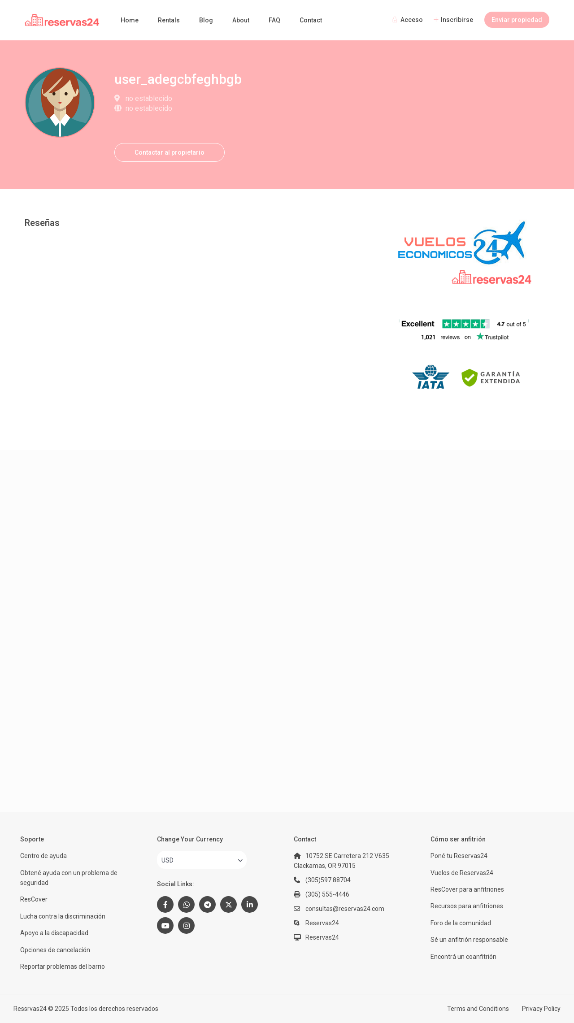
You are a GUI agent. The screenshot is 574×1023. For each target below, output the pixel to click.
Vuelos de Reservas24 (461, 872)
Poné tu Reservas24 (458, 855)
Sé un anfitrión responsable (469, 939)
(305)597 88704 (328, 880)
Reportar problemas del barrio (62, 966)
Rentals (169, 20)
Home (130, 20)
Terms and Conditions (478, 1008)
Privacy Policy (541, 1008)
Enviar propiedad (516, 19)
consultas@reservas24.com (344, 908)
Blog (206, 20)
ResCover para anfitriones (467, 889)
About (240, 20)
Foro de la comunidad (460, 923)
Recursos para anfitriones (466, 906)
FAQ (274, 20)
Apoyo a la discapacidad (54, 932)
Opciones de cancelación (55, 950)
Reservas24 (322, 937)
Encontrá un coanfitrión (463, 956)
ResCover (34, 899)
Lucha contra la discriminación (62, 916)
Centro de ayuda (43, 855)
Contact (311, 20)
